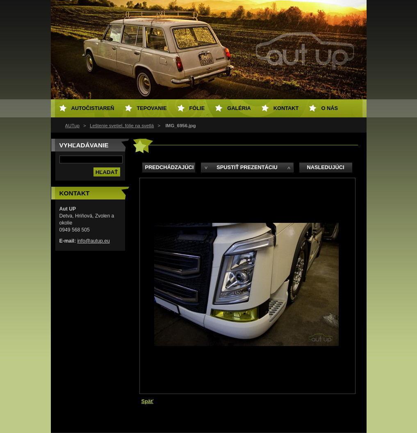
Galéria (239, 108)
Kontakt (286, 108)
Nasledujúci (325, 167)
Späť (147, 401)
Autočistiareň (92, 108)
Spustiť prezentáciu (247, 167)
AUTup (72, 125)
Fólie (197, 108)
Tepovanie (152, 108)
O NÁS (329, 108)
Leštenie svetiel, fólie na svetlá (122, 125)
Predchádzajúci (169, 167)
